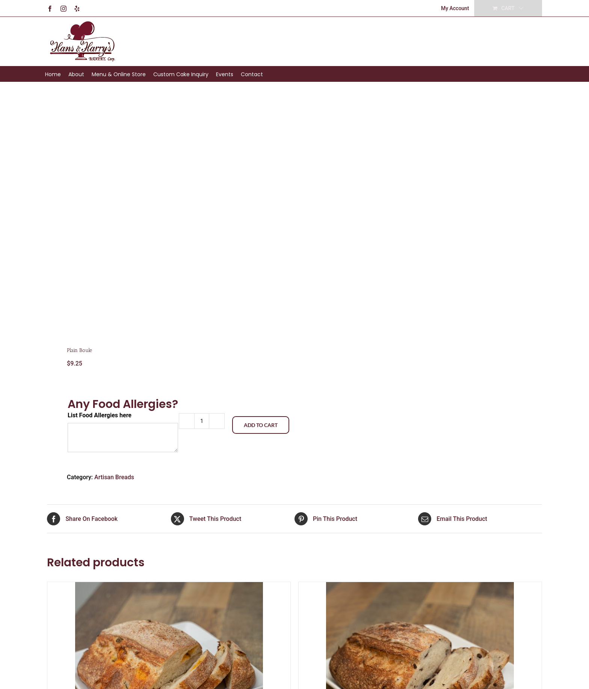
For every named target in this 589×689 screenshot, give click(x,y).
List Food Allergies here (99, 415)
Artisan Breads (114, 477)
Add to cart (261, 425)
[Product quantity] (201, 421)
